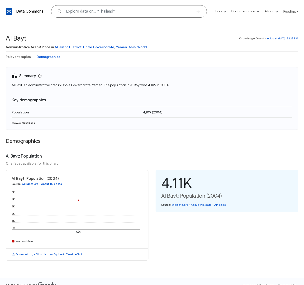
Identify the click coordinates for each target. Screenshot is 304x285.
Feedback (290, 11)
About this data (51, 184)
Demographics (48, 57)
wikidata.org (30, 184)
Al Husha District (68, 47)
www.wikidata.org (23, 122)
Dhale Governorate (98, 47)
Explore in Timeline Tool (68, 254)
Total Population (24, 241)
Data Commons (29, 11)
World (142, 47)
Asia (132, 47)
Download (22, 254)
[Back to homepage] (9, 11)
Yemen (121, 47)
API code (41, 254)
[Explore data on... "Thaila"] (129, 11)
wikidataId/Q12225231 (282, 38)
